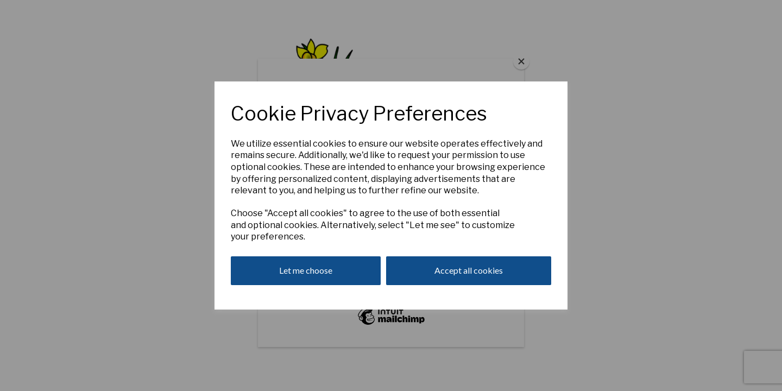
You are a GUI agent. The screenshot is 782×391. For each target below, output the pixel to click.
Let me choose (305, 270)
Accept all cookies (468, 270)
